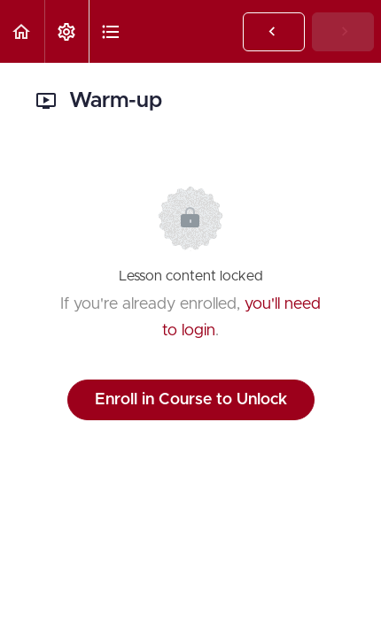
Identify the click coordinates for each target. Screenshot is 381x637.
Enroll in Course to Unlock (191, 400)
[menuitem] (66, 31)
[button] (22, 31)
